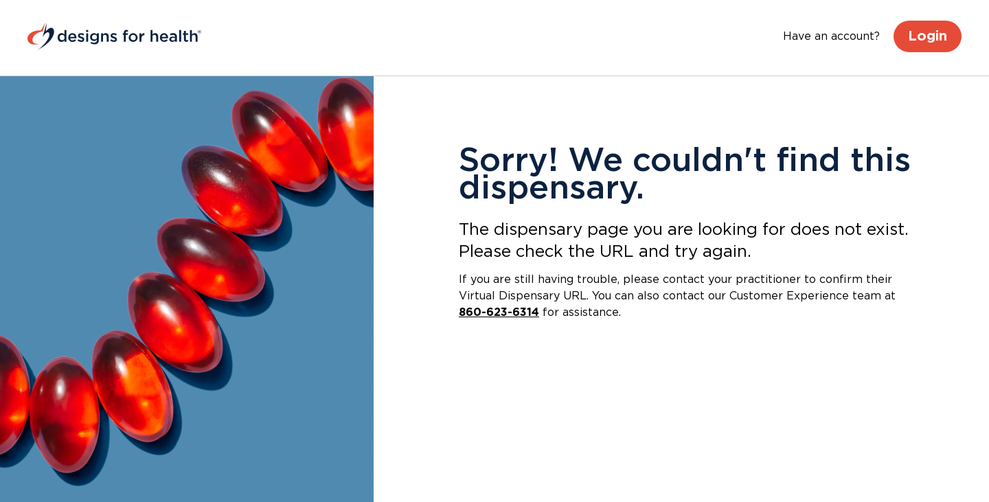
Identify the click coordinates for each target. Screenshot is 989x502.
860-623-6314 (499, 312)
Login (927, 36)
